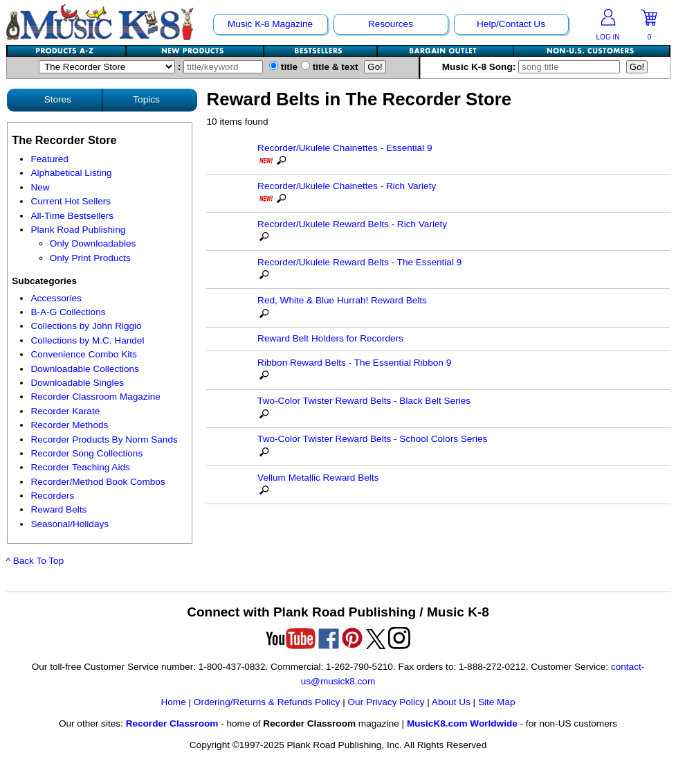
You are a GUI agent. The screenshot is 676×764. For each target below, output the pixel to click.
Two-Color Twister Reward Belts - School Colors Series (372, 439)
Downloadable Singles (77, 382)
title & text (329, 67)
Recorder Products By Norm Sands (103, 439)
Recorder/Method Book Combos (97, 482)
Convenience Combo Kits (83, 354)
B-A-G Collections (67, 312)
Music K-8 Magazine (270, 24)
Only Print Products (90, 258)
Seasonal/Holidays (69, 524)
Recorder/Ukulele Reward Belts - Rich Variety (352, 224)
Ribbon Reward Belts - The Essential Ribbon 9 (354, 362)
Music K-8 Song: (534, 67)
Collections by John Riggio (85, 326)
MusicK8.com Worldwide (462, 723)
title (283, 67)
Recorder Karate (65, 411)
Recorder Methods (69, 425)
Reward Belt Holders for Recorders (330, 338)
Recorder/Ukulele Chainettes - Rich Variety (346, 186)
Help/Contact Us (511, 24)
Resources (390, 24)
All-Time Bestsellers (71, 216)
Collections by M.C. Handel (87, 340)
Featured (49, 159)
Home (173, 702)
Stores (57, 99)
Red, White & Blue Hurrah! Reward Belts (342, 300)
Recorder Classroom (172, 723)
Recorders (52, 495)
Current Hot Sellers (70, 201)
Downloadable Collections (84, 369)
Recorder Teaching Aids (79, 467)
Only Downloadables (93, 243)
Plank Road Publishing (77, 229)
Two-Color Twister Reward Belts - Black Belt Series (364, 401)
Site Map (496, 702)
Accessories (55, 298)
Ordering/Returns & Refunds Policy (267, 702)
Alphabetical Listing (70, 173)
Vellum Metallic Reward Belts (317, 477)
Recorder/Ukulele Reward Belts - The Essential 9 (359, 262)
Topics (146, 99)
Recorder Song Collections (86, 453)
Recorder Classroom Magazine (95, 396)
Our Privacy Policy (385, 702)
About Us (451, 702)
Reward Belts (58, 509)
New (39, 187)
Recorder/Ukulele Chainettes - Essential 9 (344, 148)
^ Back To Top (35, 561)
